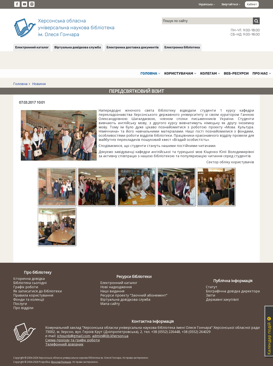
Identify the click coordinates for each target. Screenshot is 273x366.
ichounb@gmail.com (73, 336)
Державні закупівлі (222, 299)
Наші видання (112, 291)
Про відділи (23, 307)
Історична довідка (29, 278)
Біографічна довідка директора (233, 291)
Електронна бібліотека (182, 47)
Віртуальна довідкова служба (77, 47)
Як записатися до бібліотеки (37, 291)
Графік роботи (25, 287)
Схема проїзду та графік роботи (72, 340)
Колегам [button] (210, 73)
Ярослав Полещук (61, 362)
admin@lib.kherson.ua (110, 336)
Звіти (210, 295)
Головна (20, 83)
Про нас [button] (262, 73)
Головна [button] (150, 73)
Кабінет (252, 4)
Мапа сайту (110, 303)
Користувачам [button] (180, 73)
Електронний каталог (32, 47)
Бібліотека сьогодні (30, 282)
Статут (211, 287)
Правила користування (33, 295)
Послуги (20, 303)
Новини (38, 83)
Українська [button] (206, 4)
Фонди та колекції (28, 299)
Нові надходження (116, 287)
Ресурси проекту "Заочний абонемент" (133, 295)
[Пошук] (256, 20)
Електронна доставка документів (133, 47)
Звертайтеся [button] (230, 4)
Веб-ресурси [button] (236, 73)
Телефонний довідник (64, 344)
